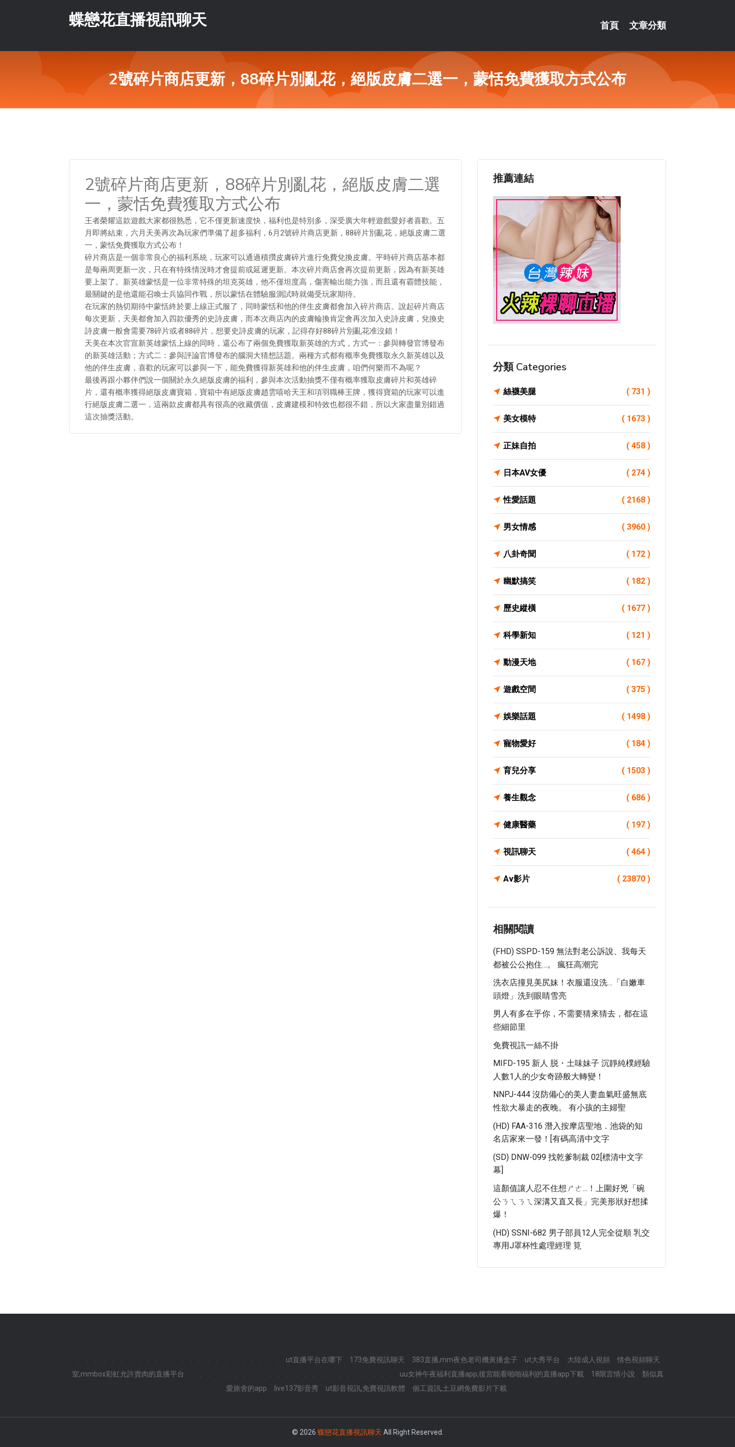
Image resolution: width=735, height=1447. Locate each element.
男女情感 (576, 527)
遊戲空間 (576, 689)
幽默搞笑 (576, 581)
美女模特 (576, 419)
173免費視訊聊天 (377, 1360)
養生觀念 (576, 798)
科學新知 (576, 635)
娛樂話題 (576, 716)
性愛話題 (576, 500)
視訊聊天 (576, 852)
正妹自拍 (576, 446)
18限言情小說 (613, 1374)
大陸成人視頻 (588, 1360)
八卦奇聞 (576, 554)
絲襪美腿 (576, 392)
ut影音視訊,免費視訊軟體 (365, 1388)
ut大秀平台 (542, 1360)
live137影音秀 (296, 1388)
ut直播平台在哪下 (314, 1360)
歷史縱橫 (576, 608)
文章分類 (647, 25)
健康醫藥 (576, 825)
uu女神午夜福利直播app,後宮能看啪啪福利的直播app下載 (492, 1374)
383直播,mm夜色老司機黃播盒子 (465, 1360)
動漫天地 (576, 662)
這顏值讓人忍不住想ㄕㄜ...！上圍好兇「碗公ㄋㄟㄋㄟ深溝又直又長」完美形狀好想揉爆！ (570, 1201)
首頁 (609, 25)
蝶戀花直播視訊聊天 (138, 20)
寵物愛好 (576, 744)
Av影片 (576, 879)
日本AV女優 (576, 473)
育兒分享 (576, 771)
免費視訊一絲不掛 (525, 1045)
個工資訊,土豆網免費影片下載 (459, 1388)
